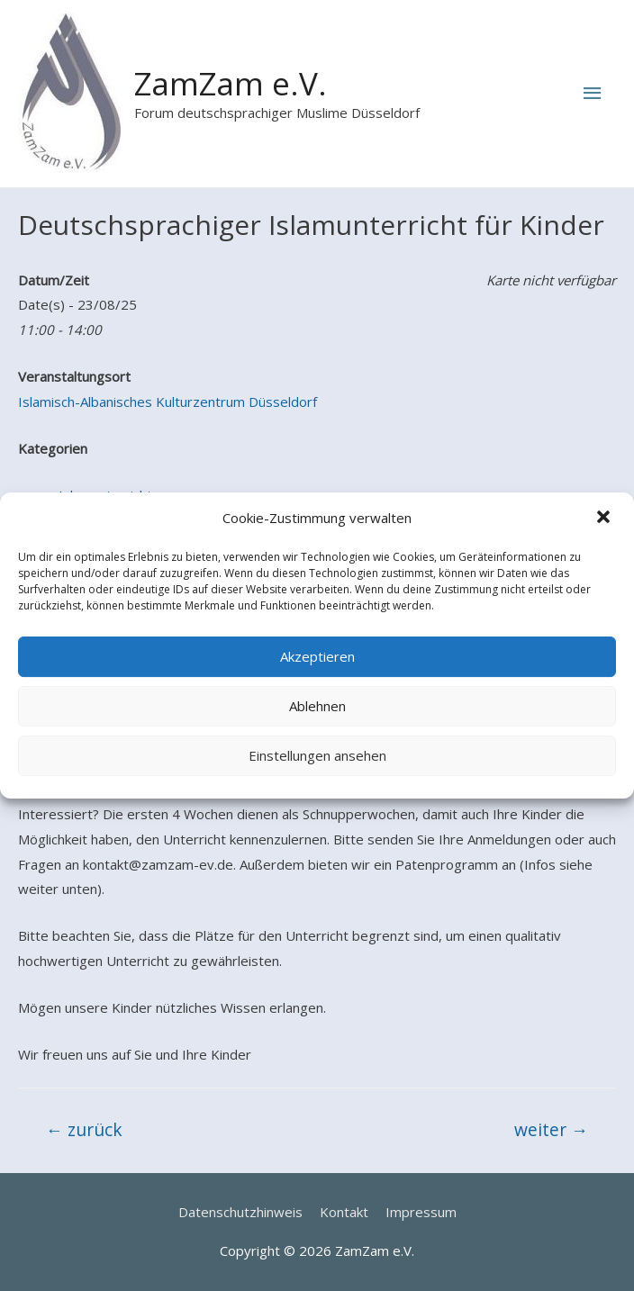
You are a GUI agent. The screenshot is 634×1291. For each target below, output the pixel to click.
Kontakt (344, 1212)
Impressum (421, 1212)
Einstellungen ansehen (317, 755)
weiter (551, 1129)
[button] (605, 518)
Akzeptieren (317, 656)
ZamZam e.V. (230, 83)
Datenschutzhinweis (240, 1212)
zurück (84, 1129)
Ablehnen (317, 706)
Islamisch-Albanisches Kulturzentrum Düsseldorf (167, 402)
